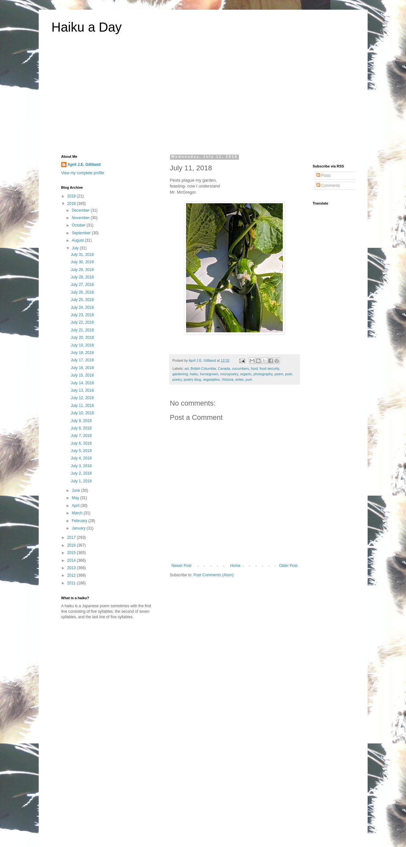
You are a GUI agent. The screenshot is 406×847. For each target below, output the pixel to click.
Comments (328, 185)
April (76, 505)
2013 (72, 568)
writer (239, 379)
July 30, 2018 (82, 262)
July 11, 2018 (82, 405)
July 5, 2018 (81, 451)
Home (235, 565)
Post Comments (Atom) (213, 575)
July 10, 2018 (82, 413)
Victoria (227, 379)
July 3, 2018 (81, 466)
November (81, 218)
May (76, 498)
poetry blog (192, 379)
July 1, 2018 (81, 481)
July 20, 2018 (82, 337)
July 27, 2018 (82, 284)
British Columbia (203, 368)
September (82, 233)
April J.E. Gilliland (84, 164)
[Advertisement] (203, 98)
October (79, 225)
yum (248, 379)
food (254, 368)
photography (262, 374)
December (81, 210)
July (76, 248)
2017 (72, 537)
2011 (72, 583)
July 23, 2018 (82, 315)
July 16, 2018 (82, 368)
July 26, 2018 (82, 292)
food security (269, 368)
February (80, 521)
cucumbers (240, 368)
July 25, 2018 (82, 299)
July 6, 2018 (81, 443)
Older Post (288, 565)
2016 (72, 545)
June (76, 490)
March (78, 513)
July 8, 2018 (81, 428)
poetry (177, 379)
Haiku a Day (87, 27)
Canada (224, 368)
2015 (72, 552)
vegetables (211, 379)
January (79, 528)
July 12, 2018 (82, 398)
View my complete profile (82, 173)
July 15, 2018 (82, 375)
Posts (323, 175)
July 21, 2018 (82, 330)
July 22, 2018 (82, 322)
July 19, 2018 (82, 345)
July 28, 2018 (82, 277)
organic (245, 374)
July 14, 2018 (82, 383)
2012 (72, 575)
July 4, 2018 (81, 458)
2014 (72, 560)
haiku (194, 374)
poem (278, 374)
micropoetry (229, 374)
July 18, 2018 (82, 352)
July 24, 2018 (82, 307)
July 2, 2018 (81, 473)
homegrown (209, 374)
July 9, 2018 (81, 420)
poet (288, 374)
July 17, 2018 (82, 360)
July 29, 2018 (82, 269)
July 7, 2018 (81, 435)
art (186, 368)
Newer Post (182, 565)
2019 (72, 196)
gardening (180, 374)
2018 (72, 203)
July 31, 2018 (82, 254)
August (78, 240)
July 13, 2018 (82, 390)
